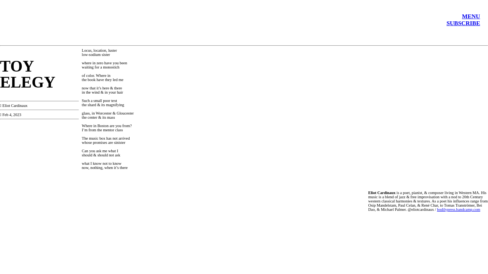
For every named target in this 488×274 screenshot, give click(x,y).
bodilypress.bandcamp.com (458, 209)
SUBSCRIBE (463, 23)
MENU (471, 16)
